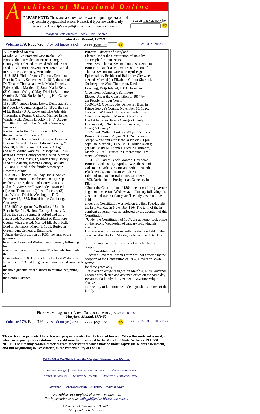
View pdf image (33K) (62, 44)
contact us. (127, 312)
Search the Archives (55, 375)
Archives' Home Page (53, 370)
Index (83, 34)
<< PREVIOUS (141, 44)
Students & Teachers (85, 375)
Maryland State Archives (62, 34)
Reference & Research (122, 370)
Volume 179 (15, 44)
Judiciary (96, 386)
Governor (55, 386)
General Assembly (75, 386)
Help (92, 34)
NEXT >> (161, 44)
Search (102, 34)
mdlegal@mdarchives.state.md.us (103, 399)
